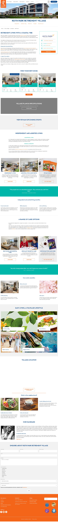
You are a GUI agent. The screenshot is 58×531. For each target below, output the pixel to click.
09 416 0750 (48, 45)
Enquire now (48, 51)
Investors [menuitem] (2, 513)
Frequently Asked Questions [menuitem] (6, 516)
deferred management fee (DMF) (21, 149)
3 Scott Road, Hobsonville (48, 40)
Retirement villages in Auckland (29, 401)
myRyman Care (29, 239)
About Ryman (22, 1)
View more (29, 94)
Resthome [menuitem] (30, 23)
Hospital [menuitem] (34, 23)
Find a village (9, 1)
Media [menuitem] (2, 514)
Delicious (13, 240)
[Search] (49, 2)
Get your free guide (48, 271)
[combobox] (42, 2)
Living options (15, 1)
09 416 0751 (49, 43)
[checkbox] (29, 484)
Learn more (10, 181)
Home (2, 28)
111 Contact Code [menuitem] (4, 518)
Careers (32, 1)
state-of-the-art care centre (20, 59)
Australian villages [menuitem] (32, 513)
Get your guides (47, 181)
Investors (27, 1)
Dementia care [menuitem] (40, 23)
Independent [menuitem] (17, 23)
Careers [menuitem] (2, 511)
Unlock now (29, 108)
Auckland (12, 28)
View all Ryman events (29, 125)
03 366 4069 (25, 513)
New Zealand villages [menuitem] (33, 511)
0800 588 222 (20, 511)
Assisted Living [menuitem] (23, 23)
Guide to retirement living (48, 48)
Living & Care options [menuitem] (33, 514)
